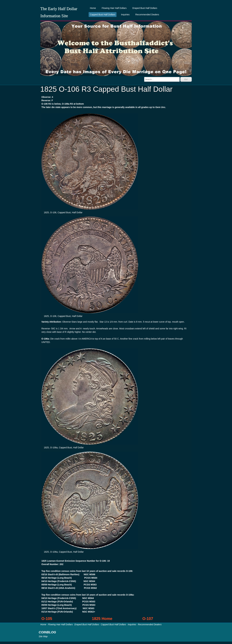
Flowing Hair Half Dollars (114, 8)
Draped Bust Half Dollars (144, 8)
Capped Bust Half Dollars (102, 14)
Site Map (43, 636)
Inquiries (125, 14)
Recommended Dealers (147, 14)
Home (93, 8)
